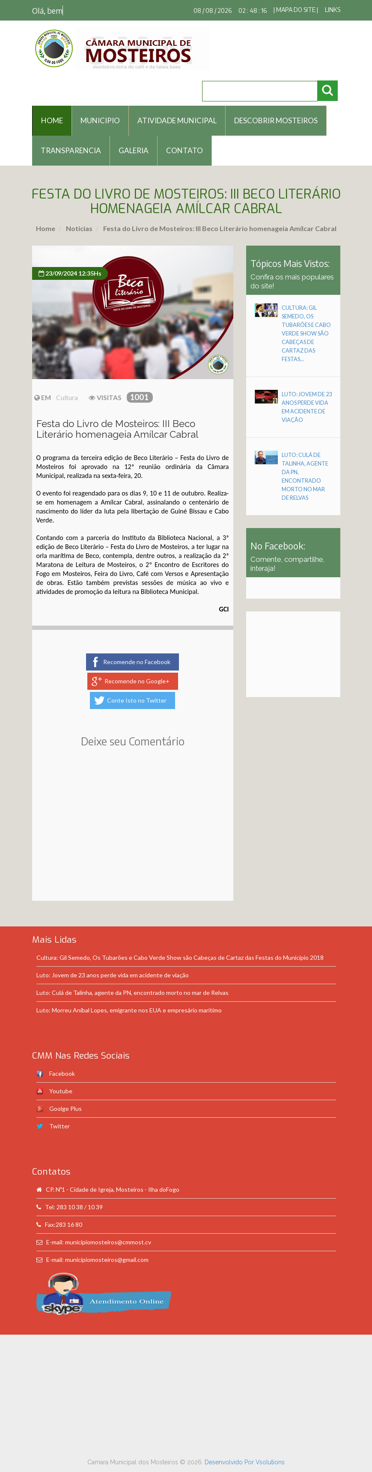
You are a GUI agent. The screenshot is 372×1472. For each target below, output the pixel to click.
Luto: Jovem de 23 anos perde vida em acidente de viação (112, 975)
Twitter (59, 1126)
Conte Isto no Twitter (137, 700)
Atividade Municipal (177, 120)
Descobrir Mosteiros (276, 120)
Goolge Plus (65, 1108)
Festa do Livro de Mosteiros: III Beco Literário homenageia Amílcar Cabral (219, 228)
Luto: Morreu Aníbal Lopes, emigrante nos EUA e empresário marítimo (129, 1010)
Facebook (62, 1073)
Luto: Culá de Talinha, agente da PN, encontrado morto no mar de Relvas (132, 992)
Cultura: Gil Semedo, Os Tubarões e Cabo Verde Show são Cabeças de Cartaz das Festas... (306, 333)
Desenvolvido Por (230, 1462)
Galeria (134, 150)
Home (45, 228)
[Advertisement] (132, 836)
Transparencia (71, 150)
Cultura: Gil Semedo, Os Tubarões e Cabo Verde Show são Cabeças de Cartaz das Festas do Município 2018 (180, 957)
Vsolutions (270, 1462)
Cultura (67, 397)
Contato (184, 150)
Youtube (60, 1091)
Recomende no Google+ (137, 681)
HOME (52, 120)
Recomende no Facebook (136, 661)
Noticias (78, 228)
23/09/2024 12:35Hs (70, 273)
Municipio (100, 120)
